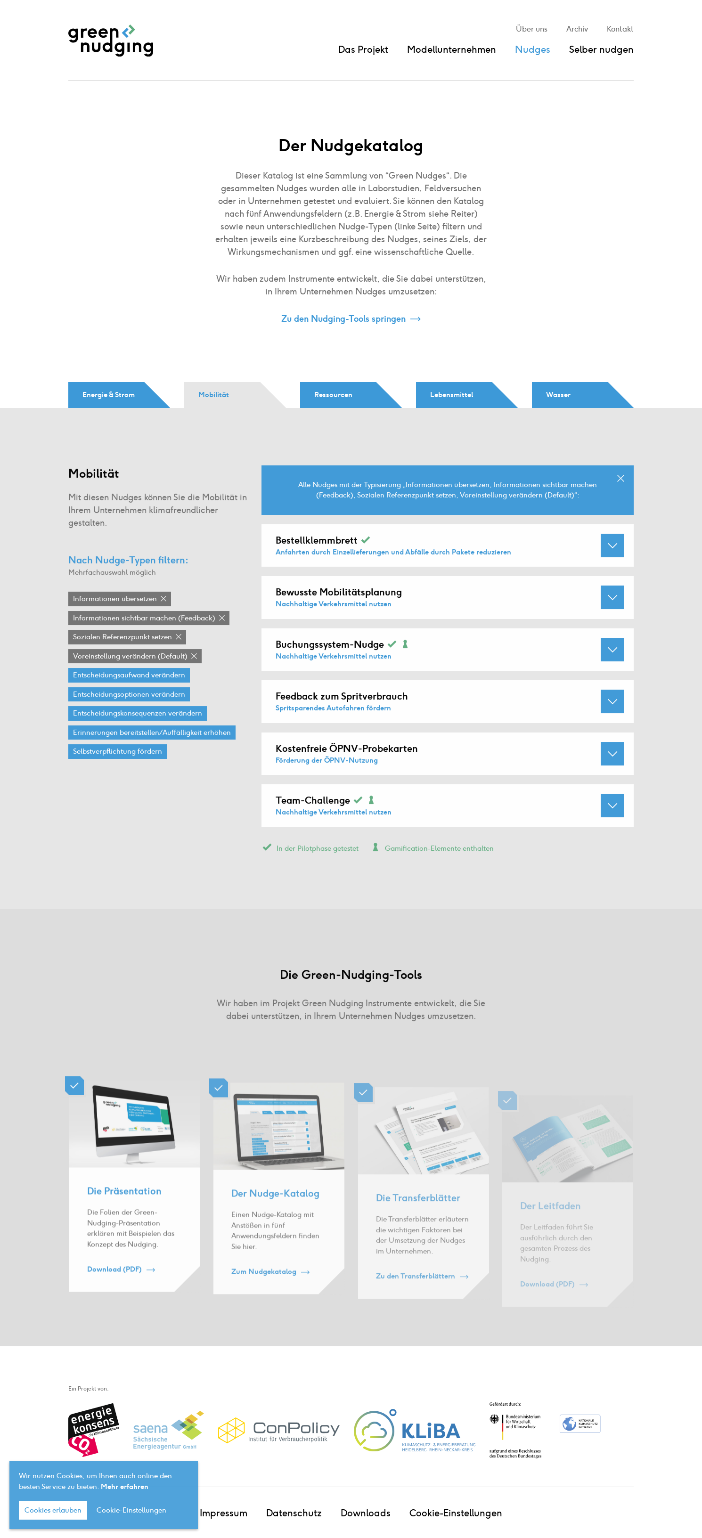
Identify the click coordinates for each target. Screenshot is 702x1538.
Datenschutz (294, 1513)
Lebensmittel (451, 395)
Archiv (577, 28)
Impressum (223, 1513)
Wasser (558, 395)
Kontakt (620, 28)
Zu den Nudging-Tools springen (343, 319)
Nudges (532, 49)
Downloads (366, 1513)
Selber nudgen (601, 49)
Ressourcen (333, 395)
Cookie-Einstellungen (455, 1513)
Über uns (531, 28)
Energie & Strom (108, 395)
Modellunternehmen (451, 49)
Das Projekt (363, 49)
